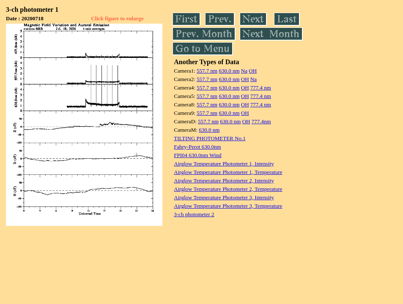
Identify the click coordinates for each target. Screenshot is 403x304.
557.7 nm (207, 71)
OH (253, 71)
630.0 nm (229, 71)
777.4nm (261, 121)
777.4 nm (260, 87)
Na (244, 71)
